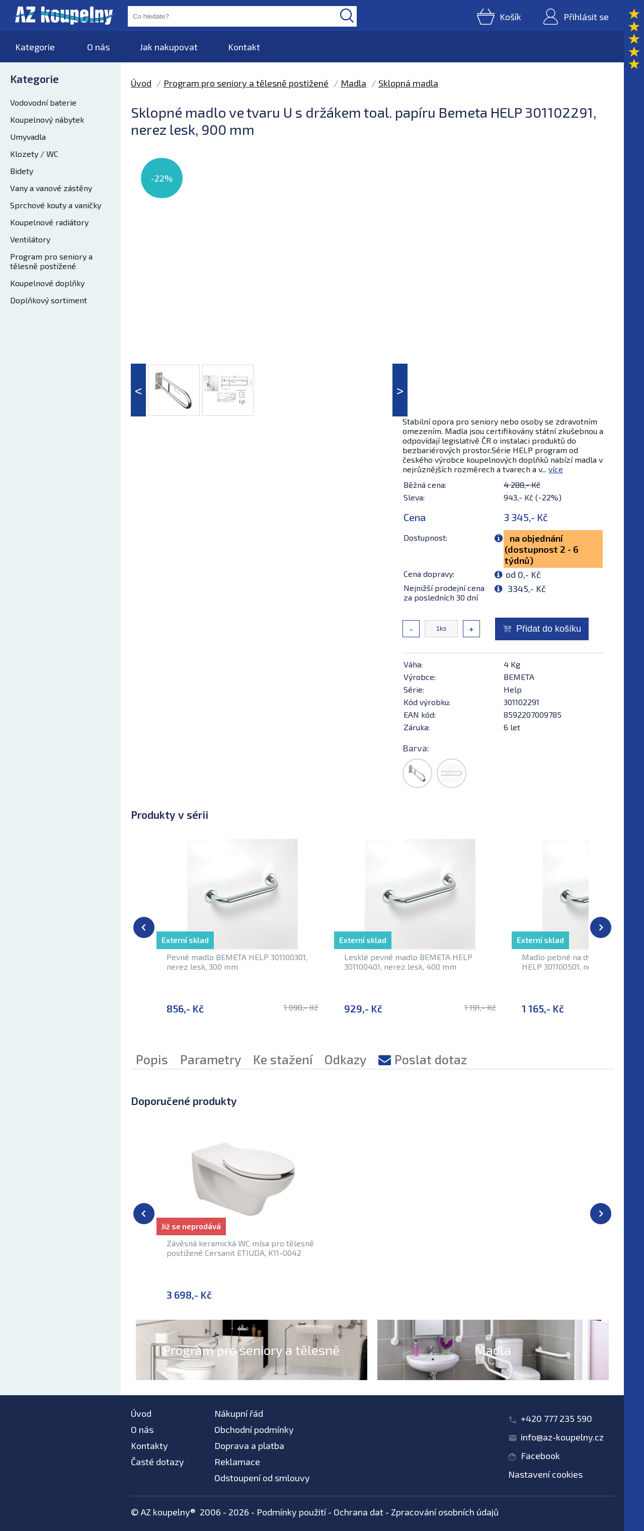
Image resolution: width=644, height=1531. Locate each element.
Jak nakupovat (169, 46)
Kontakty (149, 1445)
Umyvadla (28, 136)
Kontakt (244, 46)
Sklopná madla (408, 83)
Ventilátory (30, 239)
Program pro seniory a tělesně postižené (51, 261)
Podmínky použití (291, 1511)
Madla (353, 83)
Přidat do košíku (548, 629)
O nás (98, 46)
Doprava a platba (249, 1445)
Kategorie (35, 46)
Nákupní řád (238, 1413)
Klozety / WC (34, 153)
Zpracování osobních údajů (445, 1511)
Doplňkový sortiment (48, 300)
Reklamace (237, 1461)
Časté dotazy (157, 1461)
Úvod (141, 83)
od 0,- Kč (523, 574)
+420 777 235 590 (556, 1418)
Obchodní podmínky (254, 1429)
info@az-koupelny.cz (562, 1436)
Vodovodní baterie (43, 102)
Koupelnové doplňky (47, 283)
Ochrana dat (358, 1511)
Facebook (540, 1455)
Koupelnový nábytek (47, 119)
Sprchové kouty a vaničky (55, 205)
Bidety (21, 171)
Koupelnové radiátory (49, 222)
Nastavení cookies (545, 1474)
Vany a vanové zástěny (51, 188)
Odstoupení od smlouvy (262, 1477)
